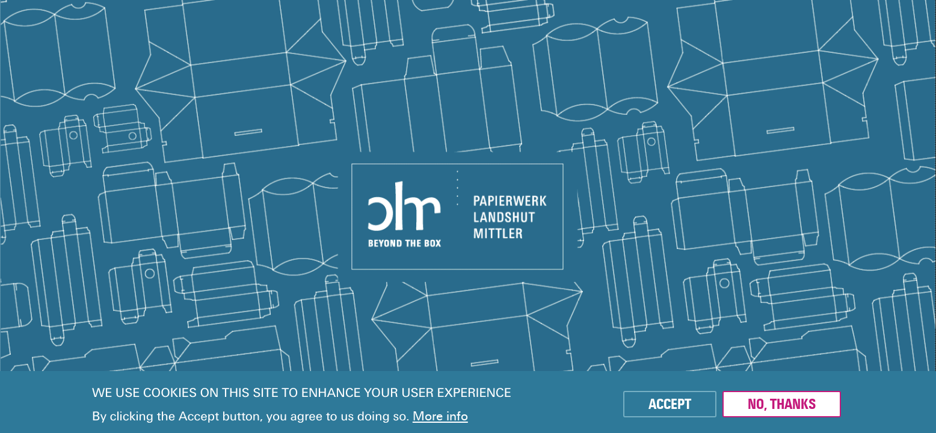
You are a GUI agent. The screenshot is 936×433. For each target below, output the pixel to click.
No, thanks (782, 404)
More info (440, 416)
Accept (669, 404)
